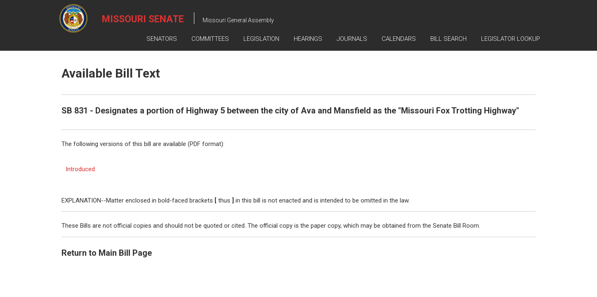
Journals (352, 38)
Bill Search (448, 38)
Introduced (80, 169)
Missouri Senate (143, 19)
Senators (161, 38)
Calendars (399, 38)
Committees (210, 38)
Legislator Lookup (510, 38)
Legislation (261, 38)
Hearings (308, 38)
